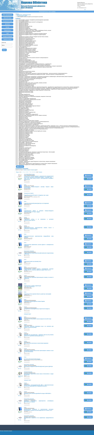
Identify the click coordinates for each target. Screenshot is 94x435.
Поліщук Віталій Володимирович (30, 300)
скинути (32, 169)
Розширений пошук (7, 20)
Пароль (3, 45)
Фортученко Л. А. (27, 342)
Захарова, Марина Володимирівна (30, 267)
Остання (40, 172)
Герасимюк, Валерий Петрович (29, 372)
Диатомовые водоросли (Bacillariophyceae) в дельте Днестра (38, 366)
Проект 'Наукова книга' (30, 286)
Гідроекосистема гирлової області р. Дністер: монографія (37, 293)
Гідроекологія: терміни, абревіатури (32, 285)
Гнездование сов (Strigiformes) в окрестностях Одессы (37, 308)
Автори (7, 27)
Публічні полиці (7, 39)
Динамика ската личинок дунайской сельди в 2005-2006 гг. (37, 393)
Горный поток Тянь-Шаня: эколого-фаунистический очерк (37, 318)
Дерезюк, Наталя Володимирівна (30, 365)
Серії (7, 33)
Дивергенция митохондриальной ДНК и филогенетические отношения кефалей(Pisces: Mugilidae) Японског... (38, 385)
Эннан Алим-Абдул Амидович (29, 349)
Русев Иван (26, 333)
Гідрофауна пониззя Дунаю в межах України (34, 301)
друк (35, 169)
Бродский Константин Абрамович (30, 317)
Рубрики (17, 13)
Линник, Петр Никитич (28, 325)
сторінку (25, 169)
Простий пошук (7, 17)
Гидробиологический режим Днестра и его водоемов (36, 203)
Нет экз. (19, 199)
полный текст (27, 314)
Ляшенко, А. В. (26, 226)
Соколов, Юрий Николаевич (29, 408)
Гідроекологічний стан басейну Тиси (32, 261)
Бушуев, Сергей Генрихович (29, 392)
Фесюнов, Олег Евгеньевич (29, 185)
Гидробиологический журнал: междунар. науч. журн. (36, 195)
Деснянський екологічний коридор (32, 359)
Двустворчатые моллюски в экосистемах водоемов (36, 343)
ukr (85, 9)
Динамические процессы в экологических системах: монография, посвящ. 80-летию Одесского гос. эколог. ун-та (38, 410)
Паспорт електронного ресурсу (6, 430)
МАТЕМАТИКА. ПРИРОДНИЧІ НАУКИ (24, 14)
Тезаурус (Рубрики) (7, 36)
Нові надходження (7, 14)
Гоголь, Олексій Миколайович (29, 175)
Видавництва (7, 30)
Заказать (88, 175)
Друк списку (20, 166)
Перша (17, 172)
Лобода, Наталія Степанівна (29, 276)
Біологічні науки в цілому (22, 15)
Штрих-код (4, 42)
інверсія (28, 169)
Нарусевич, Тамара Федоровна (29, 416)
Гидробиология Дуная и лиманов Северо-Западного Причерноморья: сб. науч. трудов (38, 211)
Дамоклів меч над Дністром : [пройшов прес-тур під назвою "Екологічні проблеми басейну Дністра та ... (38, 335)
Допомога (7, 24)
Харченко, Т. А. (27, 218)
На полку (88, 179)
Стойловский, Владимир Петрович (30, 307)
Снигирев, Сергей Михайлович (29, 399)
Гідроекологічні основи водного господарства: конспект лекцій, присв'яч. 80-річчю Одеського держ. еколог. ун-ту (38, 269)
